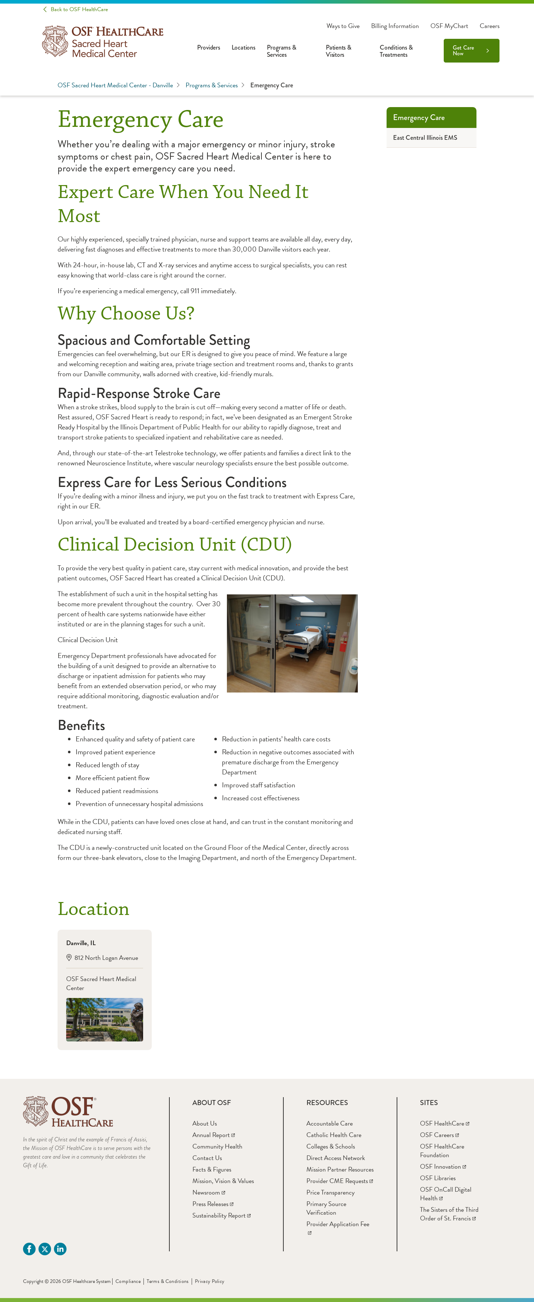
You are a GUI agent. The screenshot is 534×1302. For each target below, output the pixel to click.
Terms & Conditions (168, 1281)
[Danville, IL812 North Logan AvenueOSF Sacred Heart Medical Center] (105, 990)
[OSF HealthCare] (444, 1123)
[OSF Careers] (439, 1135)
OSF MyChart (449, 26)
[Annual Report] (213, 1135)
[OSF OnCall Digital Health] (445, 1193)
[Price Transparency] (330, 1192)
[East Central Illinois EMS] (431, 138)
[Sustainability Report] (221, 1215)
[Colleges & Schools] (330, 1146)
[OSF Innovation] (443, 1166)
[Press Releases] (212, 1204)
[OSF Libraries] (438, 1178)
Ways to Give (343, 26)
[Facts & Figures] (211, 1169)
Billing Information (395, 26)
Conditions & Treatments (396, 51)
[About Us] (204, 1123)
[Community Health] (217, 1146)
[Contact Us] (207, 1158)
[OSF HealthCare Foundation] (442, 1150)
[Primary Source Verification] (326, 1208)
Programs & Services (281, 51)
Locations (243, 47)
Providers (208, 47)
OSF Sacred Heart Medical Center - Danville (119, 85)
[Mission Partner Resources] (340, 1169)
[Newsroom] (208, 1192)
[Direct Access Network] (335, 1158)
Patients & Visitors (338, 51)
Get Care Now (463, 50)
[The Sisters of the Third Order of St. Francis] (449, 1214)
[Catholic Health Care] (333, 1135)
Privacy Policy (210, 1281)
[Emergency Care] (431, 117)
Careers (489, 26)
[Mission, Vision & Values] (223, 1181)
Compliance (128, 1281)
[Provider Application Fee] (337, 1228)
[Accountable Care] (329, 1123)
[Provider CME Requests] (339, 1181)
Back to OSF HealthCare (79, 9)
